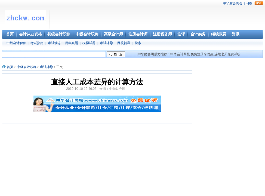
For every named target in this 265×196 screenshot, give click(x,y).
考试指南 (37, 43)
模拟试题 (88, 43)
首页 (10, 67)
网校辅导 (123, 43)
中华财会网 (231, 3)
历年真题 (71, 43)
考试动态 (54, 43)
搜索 (138, 43)
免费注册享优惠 (202, 54)
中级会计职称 (16, 43)
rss (258, 3)
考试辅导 (106, 43)
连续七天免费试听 (227, 54)
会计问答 (245, 3)
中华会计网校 (180, 54)
